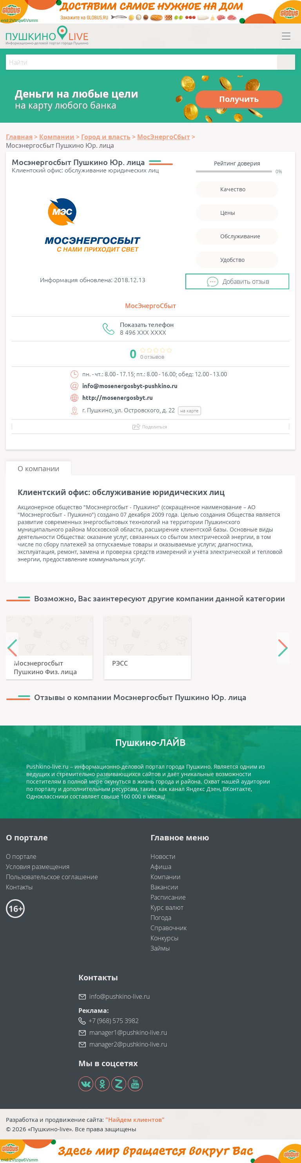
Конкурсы (164, 938)
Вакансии (164, 887)
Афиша (160, 866)
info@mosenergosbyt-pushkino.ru (130, 386)
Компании (165, 877)
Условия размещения (37, 866)
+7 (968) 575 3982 (114, 1020)
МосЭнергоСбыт (150, 305)
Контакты (19, 887)
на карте (189, 410)
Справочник (168, 928)
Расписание (168, 897)
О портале (21, 856)
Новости (163, 856)
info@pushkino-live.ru (119, 996)
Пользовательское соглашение (52, 877)
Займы (160, 948)
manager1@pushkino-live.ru (128, 1032)
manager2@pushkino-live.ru (128, 1044)
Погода (160, 917)
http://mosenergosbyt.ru (117, 397)
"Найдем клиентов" (135, 1119)
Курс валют (166, 907)
